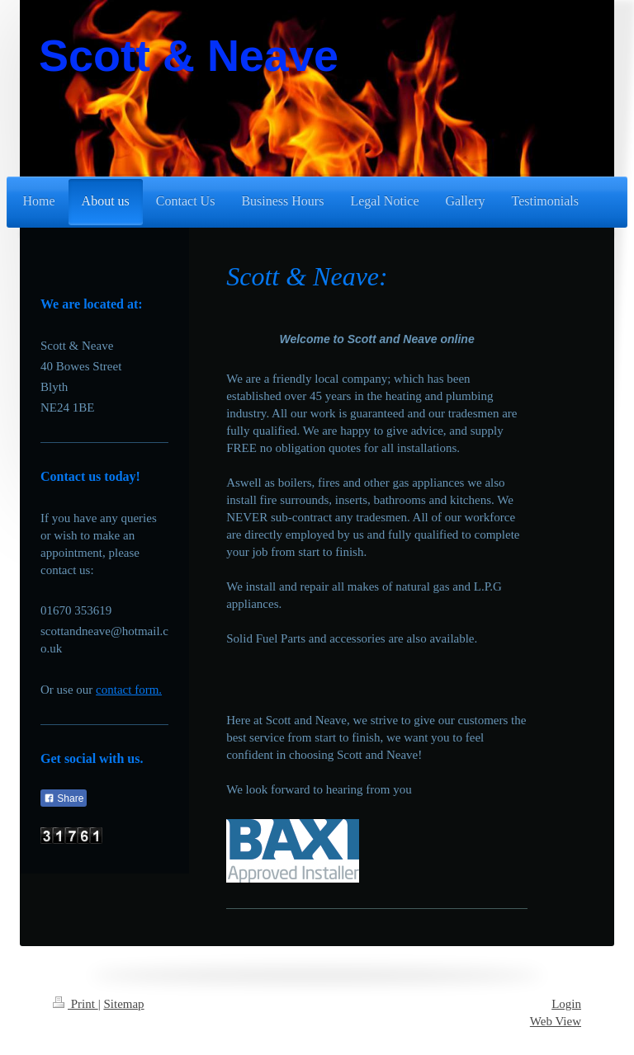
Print (75, 1003)
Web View (555, 1021)
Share (63, 798)
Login (566, 1003)
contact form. (129, 689)
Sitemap (123, 1003)
